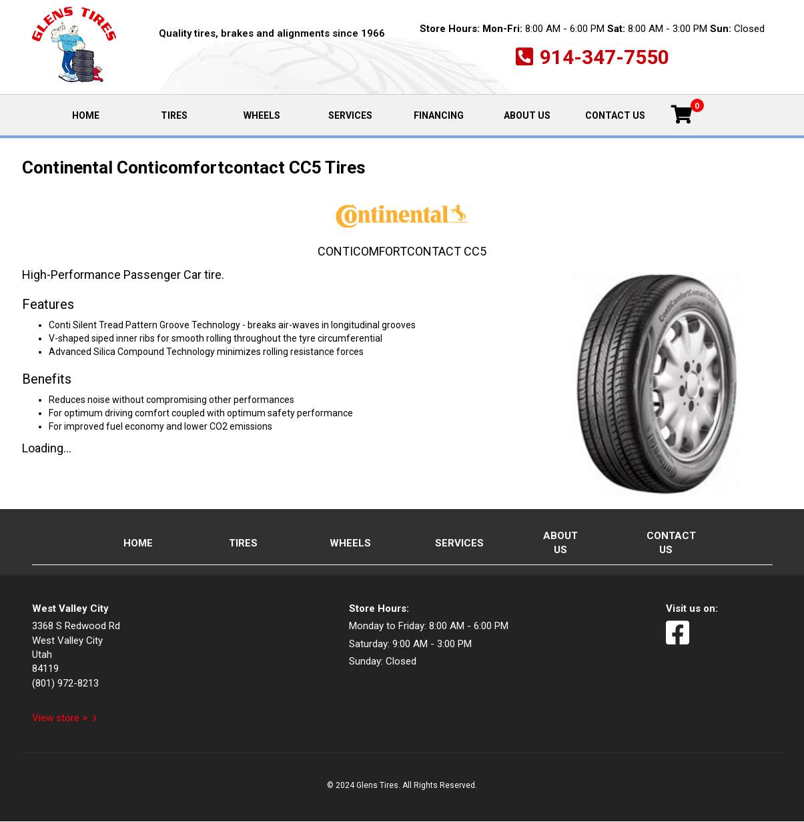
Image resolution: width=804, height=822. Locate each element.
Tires (174, 115)
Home (100, 114)
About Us (527, 115)
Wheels (262, 115)
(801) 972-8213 (65, 683)
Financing (439, 115)
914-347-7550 (604, 57)
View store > (59, 718)
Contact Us (615, 115)
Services (350, 115)
